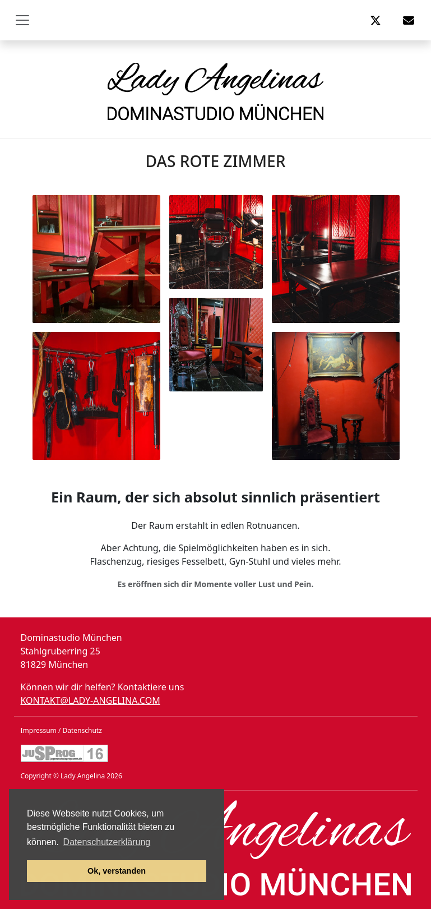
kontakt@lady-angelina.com (90, 700)
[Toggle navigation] (22, 20)
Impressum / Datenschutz (61, 730)
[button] (375, 20)
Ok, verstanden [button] (116, 870)
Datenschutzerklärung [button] (107, 842)
